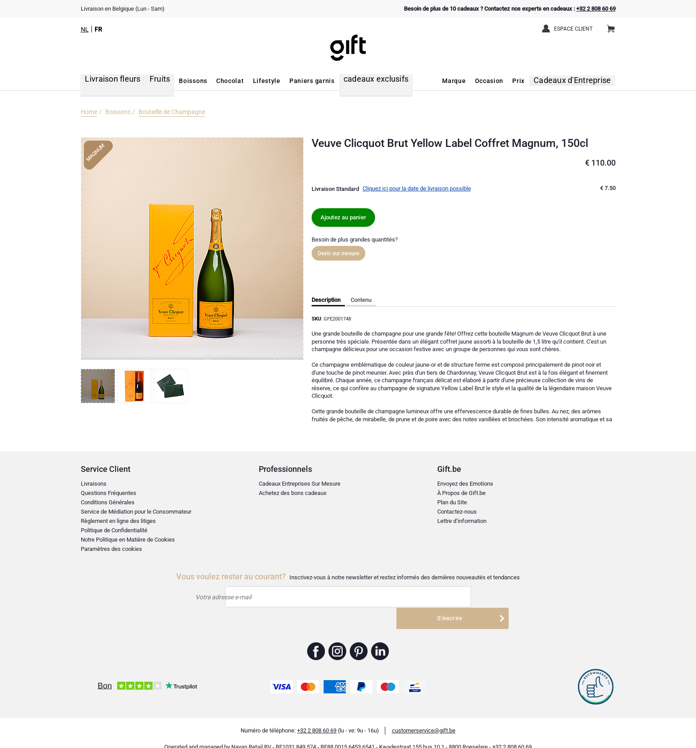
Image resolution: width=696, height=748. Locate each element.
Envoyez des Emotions (465, 483)
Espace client (573, 29)
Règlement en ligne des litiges (118, 521)
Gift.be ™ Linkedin (380, 639)
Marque (463, 80)
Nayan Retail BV (251, 735)
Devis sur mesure (339, 253)
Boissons (180, 80)
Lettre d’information (461, 521)
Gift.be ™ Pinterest (359, 639)
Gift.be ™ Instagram (337, 639)
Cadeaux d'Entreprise (578, 80)
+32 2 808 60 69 (596, 8)
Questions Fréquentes (108, 493)
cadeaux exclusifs (359, 80)
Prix (528, 80)
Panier (614, 25)
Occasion (498, 80)
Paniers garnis (299, 80)
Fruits (148, 80)
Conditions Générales (107, 502)
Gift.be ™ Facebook (316, 639)
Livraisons (94, 483)
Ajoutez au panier (343, 217)
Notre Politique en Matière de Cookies (128, 539)
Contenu (361, 300)
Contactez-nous (457, 511)
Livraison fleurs (106, 80)
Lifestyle (254, 80)
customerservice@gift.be (423, 718)
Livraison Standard (335, 189)
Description (326, 300)
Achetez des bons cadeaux (292, 493)
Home (89, 111)
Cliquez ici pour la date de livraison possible (417, 188)
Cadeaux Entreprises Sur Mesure (299, 483)
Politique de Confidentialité (114, 530)
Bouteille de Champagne (171, 111)
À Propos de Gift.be (461, 493)
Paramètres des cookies (111, 549)
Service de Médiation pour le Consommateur (136, 511)
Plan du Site (452, 502)
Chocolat (218, 80)
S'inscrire (457, 597)
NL (85, 29)
